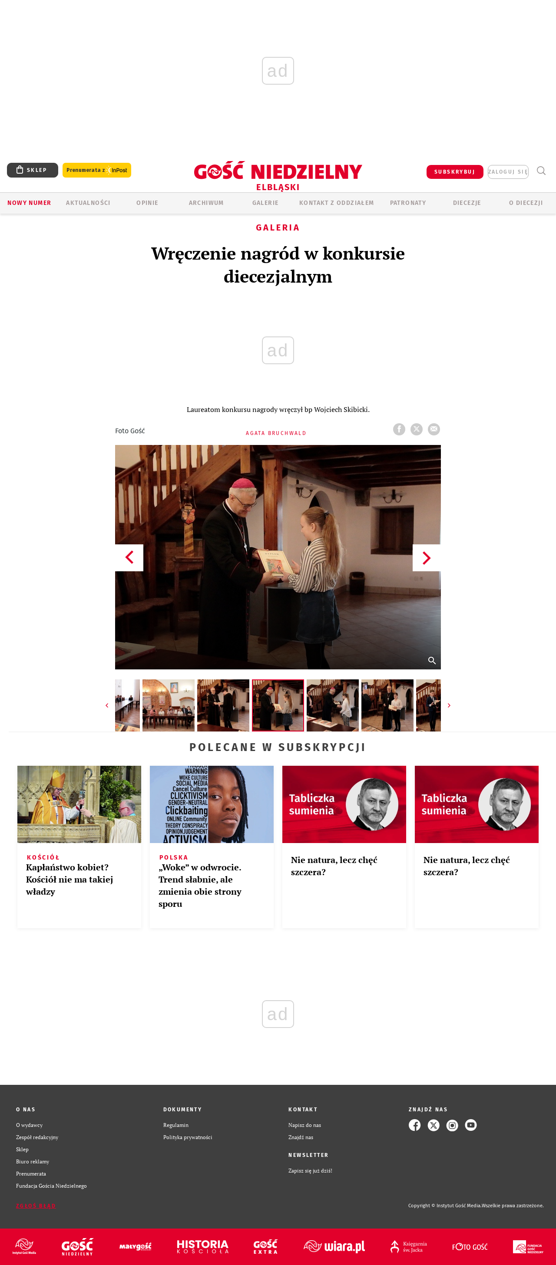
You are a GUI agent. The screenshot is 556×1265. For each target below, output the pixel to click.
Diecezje (467, 203)
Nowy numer (29, 203)
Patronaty (408, 203)
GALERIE (265, 203)
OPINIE (147, 203)
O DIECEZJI (526, 203)
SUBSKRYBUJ (454, 172)
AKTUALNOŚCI (88, 203)
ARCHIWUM (206, 203)
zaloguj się (508, 172)
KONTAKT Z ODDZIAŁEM (336, 203)
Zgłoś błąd (36, 1206)
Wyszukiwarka (541, 171)
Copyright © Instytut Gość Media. (445, 1206)
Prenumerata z (96, 170)
